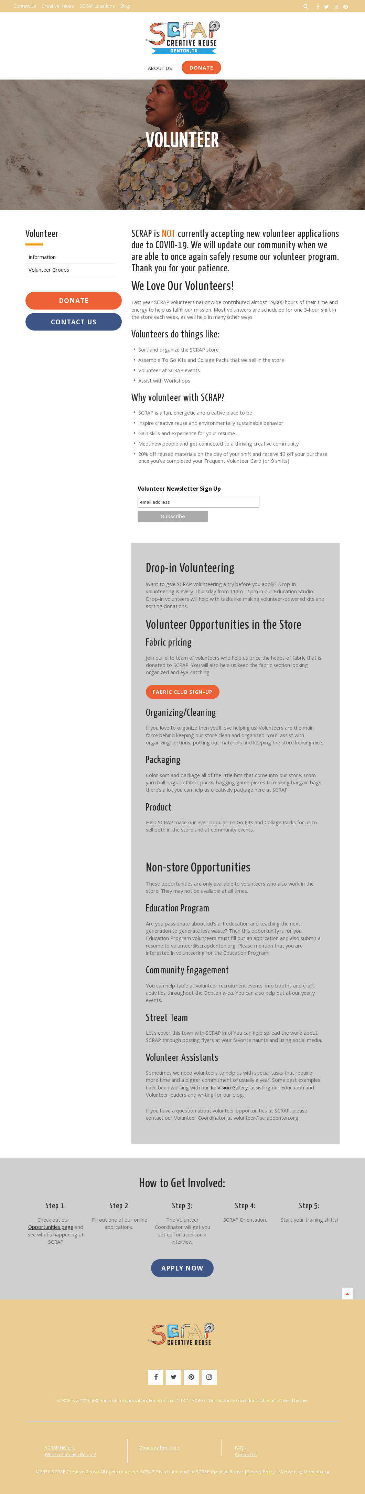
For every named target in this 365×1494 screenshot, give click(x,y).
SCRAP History (60, 1447)
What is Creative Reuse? (70, 1454)
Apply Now (182, 1268)
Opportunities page (50, 1226)
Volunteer (182, 141)
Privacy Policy (261, 1472)
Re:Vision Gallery (229, 1087)
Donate (201, 67)
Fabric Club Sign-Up (183, 691)
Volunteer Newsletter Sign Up (179, 488)
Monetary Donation (159, 1447)
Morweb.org (316, 1472)
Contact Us (74, 321)
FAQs (240, 1447)
